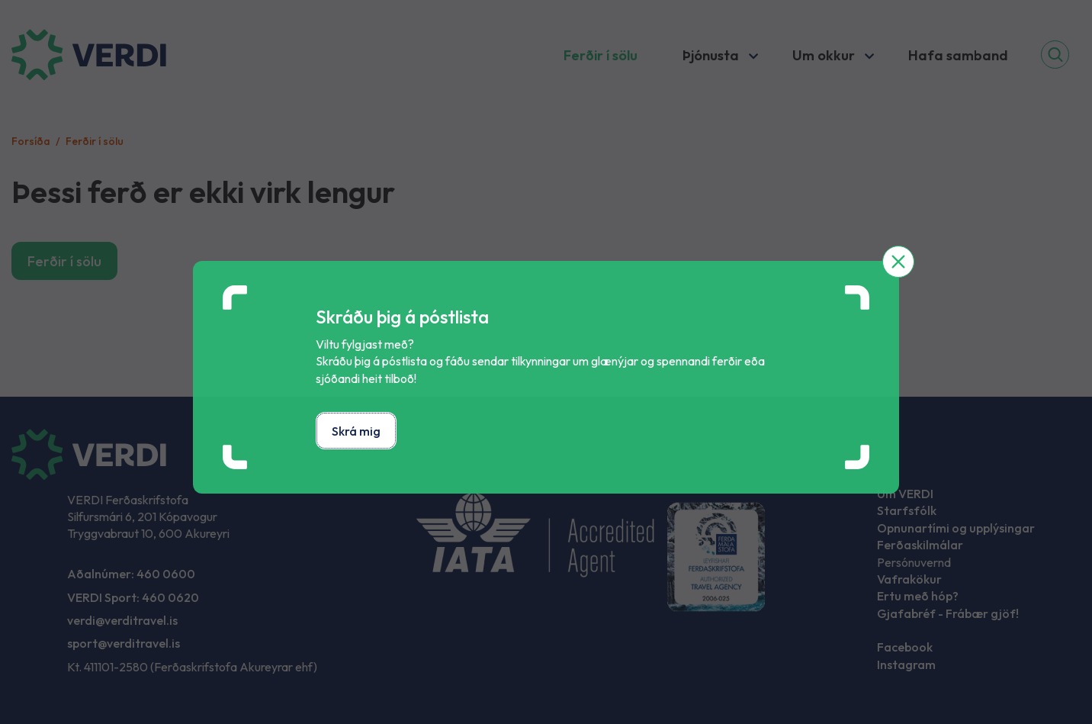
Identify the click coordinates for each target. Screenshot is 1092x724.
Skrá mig (356, 431)
